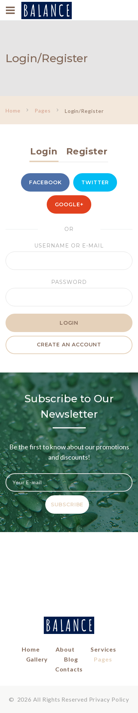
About (65, 649)
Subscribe (67, 504)
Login (43, 151)
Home (13, 110)
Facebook (45, 182)
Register (87, 151)
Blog (71, 659)
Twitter (95, 182)
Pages (43, 110)
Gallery (37, 659)
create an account (69, 344)
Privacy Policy (109, 699)
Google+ (69, 204)
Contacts (69, 669)
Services (103, 649)
